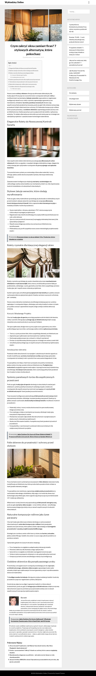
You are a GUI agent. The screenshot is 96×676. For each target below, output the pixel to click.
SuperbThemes (60, 673)
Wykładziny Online (14, 2)
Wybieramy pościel (75, 110)
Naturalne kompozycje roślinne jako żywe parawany (25, 84)
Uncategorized (74, 98)
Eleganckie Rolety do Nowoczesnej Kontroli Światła (25, 68)
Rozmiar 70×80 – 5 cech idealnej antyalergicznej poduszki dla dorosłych (76, 39)
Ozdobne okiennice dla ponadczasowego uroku (23, 86)
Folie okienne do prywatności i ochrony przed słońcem (26, 82)
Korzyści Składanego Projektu (21, 75)
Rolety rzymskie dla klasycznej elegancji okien (23, 73)
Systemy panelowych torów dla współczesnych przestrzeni (27, 79)
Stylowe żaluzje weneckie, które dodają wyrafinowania (25, 70)
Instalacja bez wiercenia (19, 77)
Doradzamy (73, 93)
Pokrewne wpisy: (17, 88)
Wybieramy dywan (75, 104)
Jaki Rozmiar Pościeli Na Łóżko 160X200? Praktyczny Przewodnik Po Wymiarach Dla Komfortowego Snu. (77, 75)
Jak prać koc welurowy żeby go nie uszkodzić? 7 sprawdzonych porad (78, 62)
